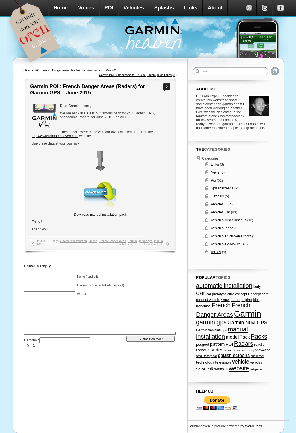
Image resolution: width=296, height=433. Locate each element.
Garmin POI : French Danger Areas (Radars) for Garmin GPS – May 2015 (71, 70)
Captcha (31, 340)
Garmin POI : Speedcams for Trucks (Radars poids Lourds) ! (137, 75)
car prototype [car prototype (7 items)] (216, 294)
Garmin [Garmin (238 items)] (247, 313)
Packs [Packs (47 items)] (259, 336)
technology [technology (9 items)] (205, 362)
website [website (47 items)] (239, 368)
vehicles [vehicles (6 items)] (256, 362)
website (158, 244)
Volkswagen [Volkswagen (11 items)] (217, 369)
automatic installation (73, 241)
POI (108, 8)
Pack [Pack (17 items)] (245, 336)
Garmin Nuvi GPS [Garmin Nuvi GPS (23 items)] (247, 322)
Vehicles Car (220, 212)
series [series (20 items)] (217, 349)
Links (191, 8)
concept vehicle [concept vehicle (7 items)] (208, 300)
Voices (86, 8)
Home (61, 8)
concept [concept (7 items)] (241, 294)
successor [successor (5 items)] (257, 356)
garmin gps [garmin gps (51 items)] (211, 322)
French (92, 241)
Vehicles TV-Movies (226, 244)
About (215, 8)
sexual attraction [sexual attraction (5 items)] (235, 350)
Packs (137, 244)
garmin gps (145, 241)
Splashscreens (222, 188)
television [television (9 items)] (223, 362)
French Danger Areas (112, 241)
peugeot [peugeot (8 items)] (202, 345)
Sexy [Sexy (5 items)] (250, 350)
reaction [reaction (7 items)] (260, 345)
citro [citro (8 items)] (230, 294)
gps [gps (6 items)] (224, 330)
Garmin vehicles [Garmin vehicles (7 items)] (208, 330)
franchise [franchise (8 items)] (203, 306)
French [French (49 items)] (221, 305)
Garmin (132, 241)
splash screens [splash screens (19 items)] (234, 355)
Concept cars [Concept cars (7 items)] (258, 294)
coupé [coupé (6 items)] (225, 300)
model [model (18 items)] (232, 336)
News (215, 172)
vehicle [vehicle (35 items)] (240, 361)
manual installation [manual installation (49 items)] (222, 333)
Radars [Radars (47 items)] (243, 343)
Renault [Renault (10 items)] (202, 350)
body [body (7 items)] (257, 287)
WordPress (253, 426)
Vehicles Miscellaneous (228, 220)
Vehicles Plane (222, 228)
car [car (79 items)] (200, 293)
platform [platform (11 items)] (217, 344)
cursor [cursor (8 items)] (235, 300)
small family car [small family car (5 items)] (206, 356)
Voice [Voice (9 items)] (200, 369)
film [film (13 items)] (256, 299)
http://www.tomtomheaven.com (55, 136)
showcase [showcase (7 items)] (262, 350)
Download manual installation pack (100, 214)
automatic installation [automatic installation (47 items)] (224, 286)
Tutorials (217, 196)
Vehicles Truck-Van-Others (231, 236)
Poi (213, 180)
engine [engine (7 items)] (246, 300)
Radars (147, 244)
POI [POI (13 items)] (229, 344)
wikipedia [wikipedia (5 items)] (256, 369)
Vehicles (134, 8)
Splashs (164, 8)
